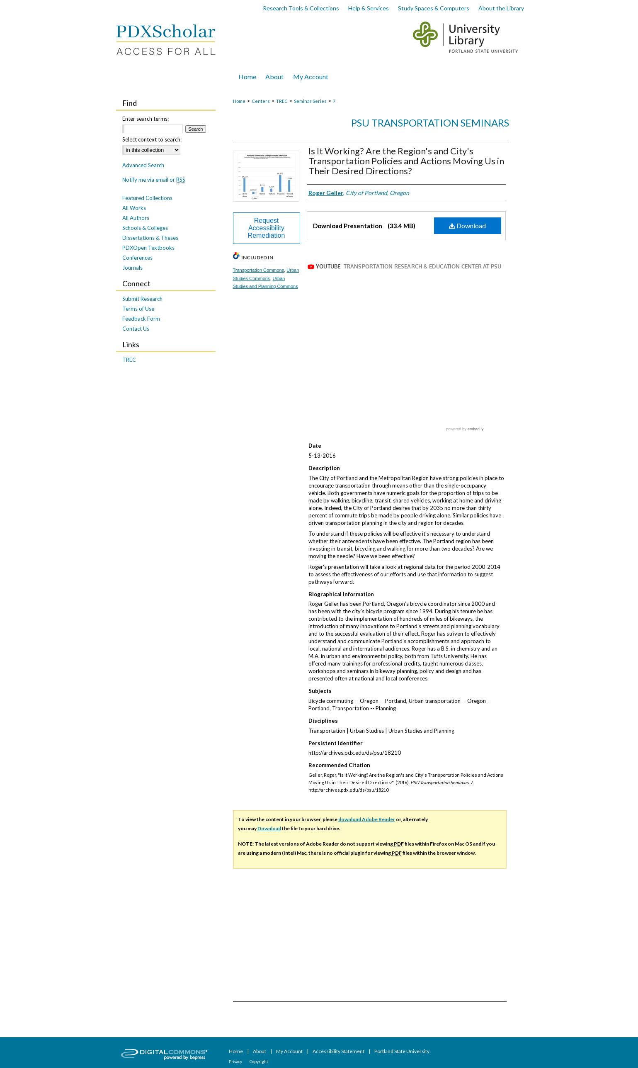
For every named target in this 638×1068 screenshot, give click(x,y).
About (260, 1051)
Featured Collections (147, 198)
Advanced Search (143, 165)
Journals (132, 267)
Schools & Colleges (145, 227)
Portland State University (401, 1051)
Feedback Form (141, 318)
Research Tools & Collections (301, 8)
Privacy (236, 1061)
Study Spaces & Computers (433, 8)
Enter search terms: (145, 118)
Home (239, 101)
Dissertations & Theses (150, 237)
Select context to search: (152, 139)
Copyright (259, 1061)
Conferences (137, 257)
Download (467, 225)
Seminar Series (310, 101)
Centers (261, 101)
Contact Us (135, 328)
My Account (289, 1051)
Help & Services (368, 8)
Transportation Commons (258, 270)
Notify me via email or (153, 179)
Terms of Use (138, 308)
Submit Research (142, 298)
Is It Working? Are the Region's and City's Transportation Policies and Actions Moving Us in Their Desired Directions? (406, 160)
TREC (282, 101)
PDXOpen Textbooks (148, 247)
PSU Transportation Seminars (430, 123)
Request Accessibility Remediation (266, 228)
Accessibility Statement (339, 1051)
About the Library (501, 8)
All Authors (135, 218)
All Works (134, 208)
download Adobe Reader (366, 819)
